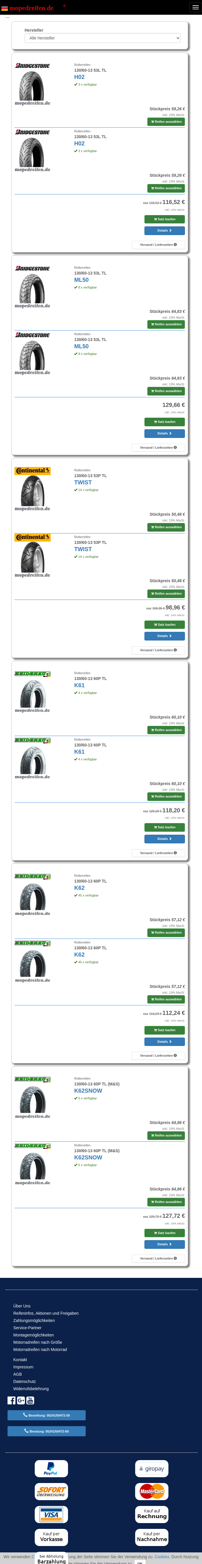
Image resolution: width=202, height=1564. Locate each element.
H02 (79, 77)
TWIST (83, 482)
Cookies (162, 1556)
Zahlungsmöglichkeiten (34, 1320)
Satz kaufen (164, 219)
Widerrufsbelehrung (31, 1388)
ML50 (81, 280)
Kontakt (20, 1359)
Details (164, 230)
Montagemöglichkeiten (33, 1335)
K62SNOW (88, 1090)
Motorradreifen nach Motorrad (40, 1349)
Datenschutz (24, 1381)
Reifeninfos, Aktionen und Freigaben (46, 1313)
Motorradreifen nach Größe (37, 1342)
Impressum (23, 1367)
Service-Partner (27, 1327)
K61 (79, 685)
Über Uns (21, 1306)
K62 (79, 888)
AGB (17, 1374)
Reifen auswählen (166, 121)
